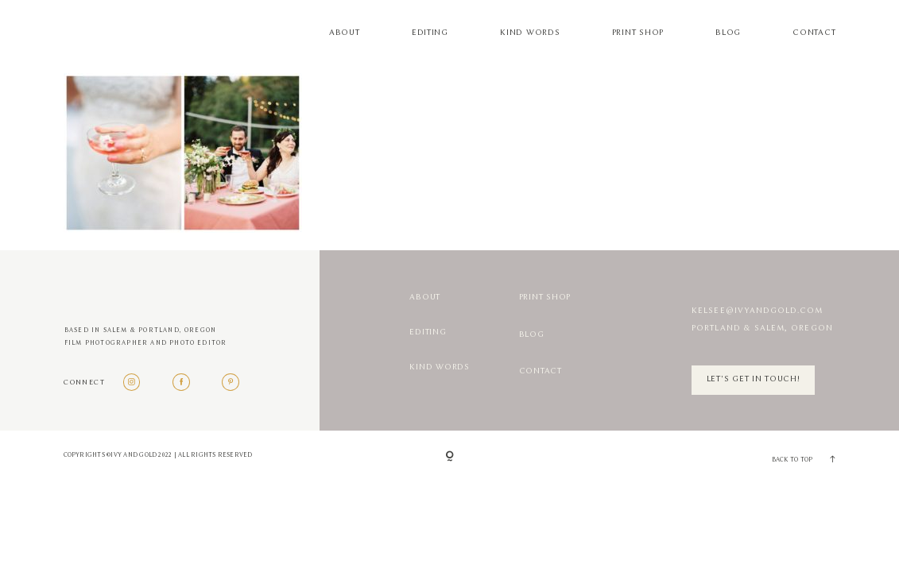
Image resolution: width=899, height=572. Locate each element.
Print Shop (638, 33)
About (344, 33)
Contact (813, 33)
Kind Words (530, 33)
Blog (728, 33)
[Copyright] (449, 457)
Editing (430, 33)
